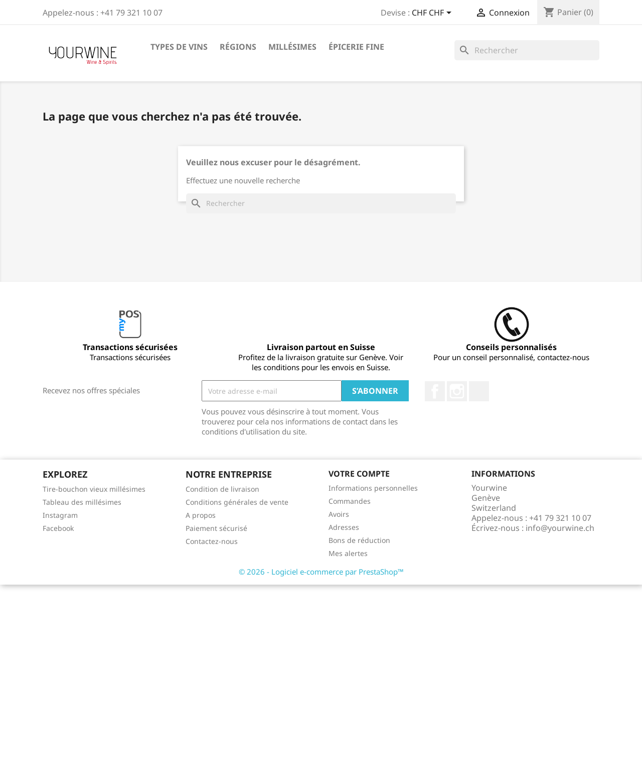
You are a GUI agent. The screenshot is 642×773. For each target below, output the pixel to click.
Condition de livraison (222, 489)
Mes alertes (348, 553)
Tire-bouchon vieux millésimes (94, 489)
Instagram (457, 391)
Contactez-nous (212, 541)
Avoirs (339, 514)
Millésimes (292, 46)
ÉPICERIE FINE (356, 46)
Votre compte (359, 473)
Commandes (350, 501)
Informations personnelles (373, 488)
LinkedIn (479, 391)
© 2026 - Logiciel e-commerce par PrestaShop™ (321, 572)
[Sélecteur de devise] (433, 14)
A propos (201, 515)
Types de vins (179, 46)
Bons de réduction (359, 540)
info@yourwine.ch (560, 527)
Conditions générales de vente (237, 502)
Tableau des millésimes (82, 502)
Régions (238, 46)
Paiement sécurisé (216, 528)
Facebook (435, 391)
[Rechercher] (526, 50)
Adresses (344, 527)
